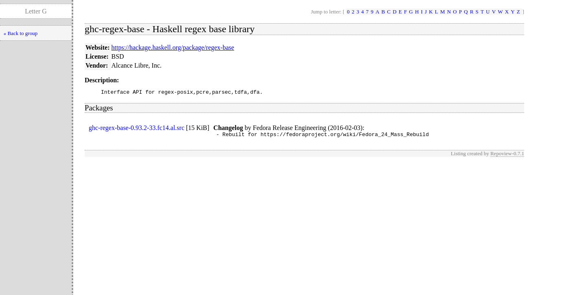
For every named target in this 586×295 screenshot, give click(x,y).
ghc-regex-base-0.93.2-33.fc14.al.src (136, 128)
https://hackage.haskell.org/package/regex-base (173, 47)
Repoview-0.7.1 (507, 156)
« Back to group (20, 33)
